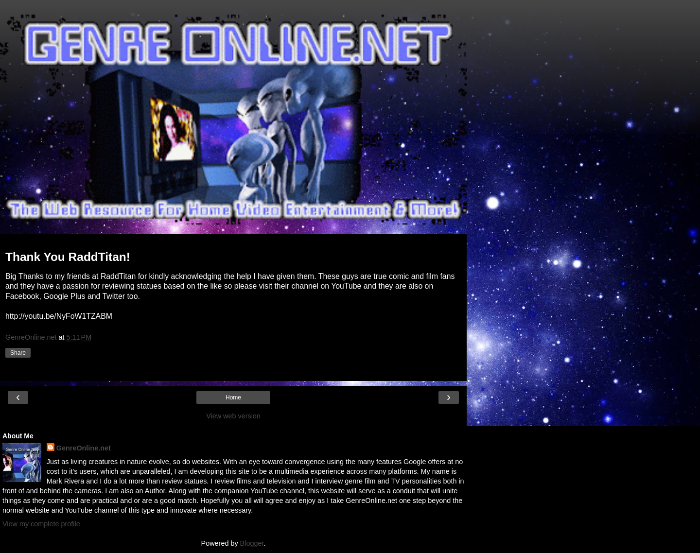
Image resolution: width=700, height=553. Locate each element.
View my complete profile (41, 524)
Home (233, 397)
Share (18, 352)
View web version (233, 416)
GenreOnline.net (83, 448)
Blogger (252, 543)
